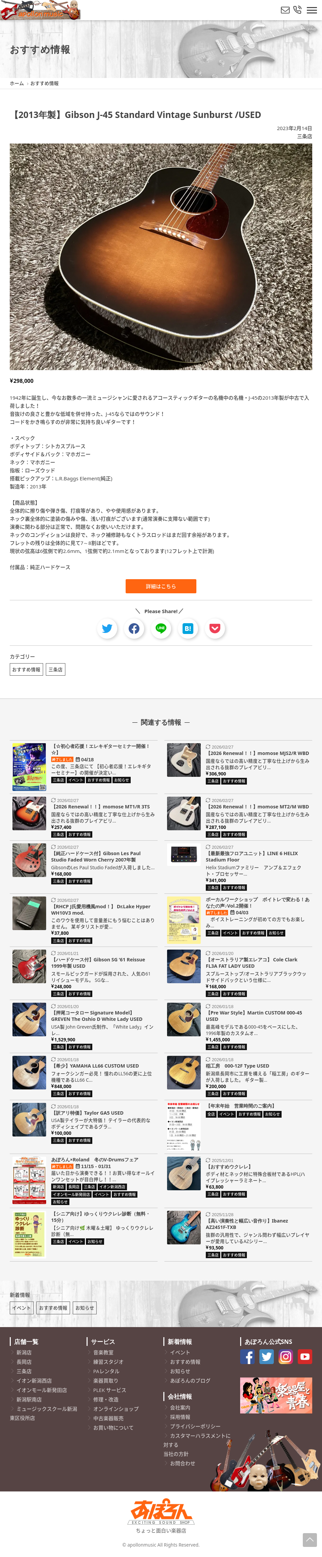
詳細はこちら (161, 586)
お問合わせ (182, 1465)
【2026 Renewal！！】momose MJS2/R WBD (257, 754)
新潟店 (24, 1354)
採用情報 (180, 1418)
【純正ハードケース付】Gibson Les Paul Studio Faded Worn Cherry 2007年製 (96, 857)
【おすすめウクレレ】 (229, 1167)
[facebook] (134, 628)
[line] (161, 628)
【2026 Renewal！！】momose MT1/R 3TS (100, 807)
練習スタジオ (108, 1363)
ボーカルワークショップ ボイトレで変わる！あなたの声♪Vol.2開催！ (258, 903)
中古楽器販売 (108, 1420)
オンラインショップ (116, 1410)
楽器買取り (106, 1382)
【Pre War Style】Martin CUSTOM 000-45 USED (254, 1016)
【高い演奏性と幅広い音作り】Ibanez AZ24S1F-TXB (247, 1225)
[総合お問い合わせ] (297, 10)
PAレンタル (106, 1373)
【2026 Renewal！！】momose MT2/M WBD (257, 807)
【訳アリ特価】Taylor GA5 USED (87, 1113)
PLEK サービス (109, 1392)
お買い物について (113, 1429)
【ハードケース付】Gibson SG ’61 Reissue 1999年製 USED (98, 963)
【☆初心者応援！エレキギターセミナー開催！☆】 (100, 750)
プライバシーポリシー (195, 1428)
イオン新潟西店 (34, 1382)
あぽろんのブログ (190, 1382)
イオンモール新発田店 (42, 1392)
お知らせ (84, 1310)
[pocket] (215, 628)
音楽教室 (103, 1354)
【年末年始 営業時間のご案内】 (241, 1106)
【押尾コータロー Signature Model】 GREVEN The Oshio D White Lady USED (96, 1016)
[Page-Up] (310, 1540)
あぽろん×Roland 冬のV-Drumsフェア (95, 1160)
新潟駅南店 (29, 1401)
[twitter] (107, 628)
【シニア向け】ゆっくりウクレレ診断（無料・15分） (100, 1217)
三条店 (304, 136)
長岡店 (24, 1363)
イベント (21, 1310)
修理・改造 (106, 1401)
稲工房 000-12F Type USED (237, 1067)
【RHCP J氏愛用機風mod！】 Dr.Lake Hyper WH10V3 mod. (101, 910)
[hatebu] (188, 628)
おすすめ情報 (26, 669)
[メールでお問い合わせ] (285, 10)
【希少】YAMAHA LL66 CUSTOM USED (95, 1067)
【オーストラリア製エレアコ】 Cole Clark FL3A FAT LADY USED (251, 963)
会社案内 (180, 1409)
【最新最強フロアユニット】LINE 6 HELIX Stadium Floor (252, 857)
